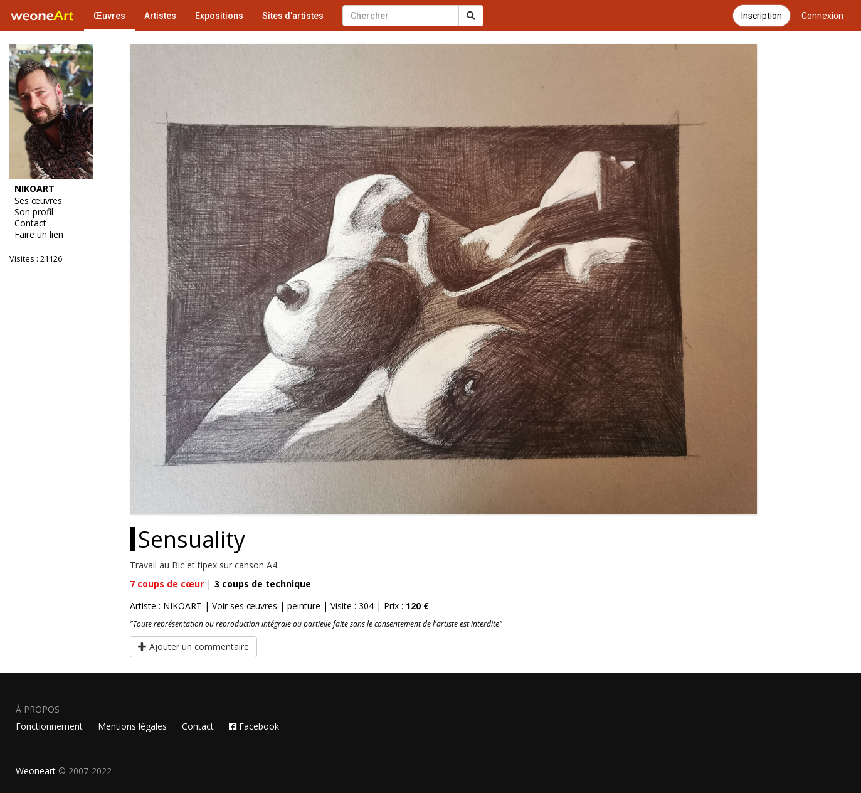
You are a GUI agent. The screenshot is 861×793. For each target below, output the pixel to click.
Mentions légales (132, 726)
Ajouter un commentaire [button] (193, 646)
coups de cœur (167, 584)
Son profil (33, 212)
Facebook (254, 726)
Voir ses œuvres (244, 606)
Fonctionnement (49, 726)
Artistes (160, 16)
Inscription (761, 16)
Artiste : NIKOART (166, 606)
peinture (303, 606)
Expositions (219, 16)
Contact (30, 223)
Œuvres (109, 16)
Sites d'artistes (293, 16)
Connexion (822, 16)
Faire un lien (38, 234)
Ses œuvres (38, 200)
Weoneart (36, 771)
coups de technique (262, 584)
